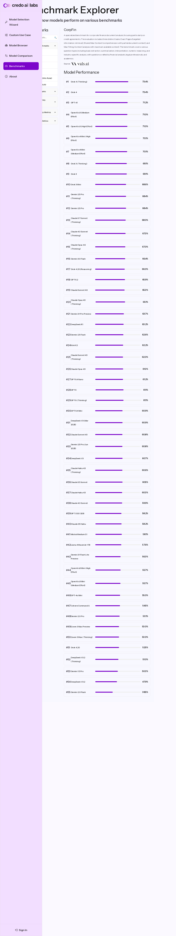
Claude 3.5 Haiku (78, 524)
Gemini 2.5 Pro (77, 208)
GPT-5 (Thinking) (79, 400)
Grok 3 (74, 174)
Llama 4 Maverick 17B (80, 545)
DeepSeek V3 (77, 458)
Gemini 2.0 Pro (77, 616)
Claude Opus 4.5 (78, 369)
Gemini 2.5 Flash (78, 334)
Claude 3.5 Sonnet (79, 482)
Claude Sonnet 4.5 (79, 434)
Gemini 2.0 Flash (78, 692)
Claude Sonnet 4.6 (79, 290)
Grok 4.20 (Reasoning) (81, 269)
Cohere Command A (80, 605)
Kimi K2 (74, 345)
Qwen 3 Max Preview (80, 626)
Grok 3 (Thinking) (79, 163)
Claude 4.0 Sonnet (79, 503)
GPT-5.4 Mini (76, 411)
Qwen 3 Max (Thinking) (82, 637)
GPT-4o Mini (76, 595)
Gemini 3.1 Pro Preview (81, 314)
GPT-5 (73, 390)
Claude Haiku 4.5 (78, 492)
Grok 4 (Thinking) (79, 81)
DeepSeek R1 (77, 324)
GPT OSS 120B (77, 513)
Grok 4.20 (75, 647)
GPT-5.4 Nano (77, 379)
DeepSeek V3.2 (78, 682)
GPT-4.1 (74, 102)
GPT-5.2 (74, 279)
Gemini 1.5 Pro (77, 671)
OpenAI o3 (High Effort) (82, 126)
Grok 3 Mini (76, 184)
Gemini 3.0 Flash (78, 259)
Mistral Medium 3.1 (79, 534)
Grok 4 (74, 92)
